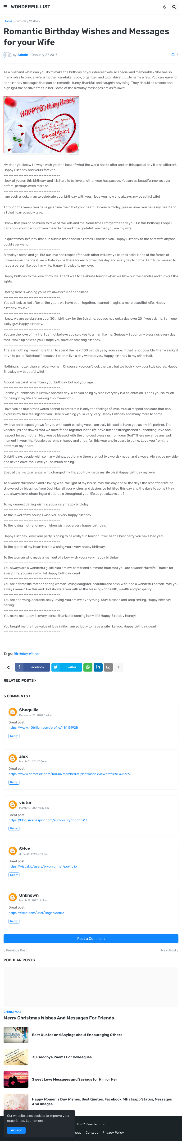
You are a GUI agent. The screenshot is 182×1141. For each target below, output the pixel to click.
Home (8, 21)
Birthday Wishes (27, 21)
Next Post (168, 950)
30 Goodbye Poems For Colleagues (62, 1057)
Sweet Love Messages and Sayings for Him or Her (74, 1079)
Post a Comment (91, 938)
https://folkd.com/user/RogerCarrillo (36, 913)
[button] (5, 7)
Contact (92, 1133)
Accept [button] (16, 1130)
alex (23, 756)
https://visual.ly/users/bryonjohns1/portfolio (43, 866)
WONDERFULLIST (30, 6)
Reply (14, 736)
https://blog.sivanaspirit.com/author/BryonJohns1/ (48, 820)
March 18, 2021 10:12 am (34, 807)
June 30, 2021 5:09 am (33, 854)
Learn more (34, 1121)
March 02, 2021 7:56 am (33, 761)
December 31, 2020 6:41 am (36, 715)
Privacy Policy (113, 1133)
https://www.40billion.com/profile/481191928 (43, 728)
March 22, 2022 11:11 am (33, 900)
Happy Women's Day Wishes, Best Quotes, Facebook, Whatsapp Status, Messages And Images (102, 1101)
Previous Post (16, 950)
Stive (24, 848)
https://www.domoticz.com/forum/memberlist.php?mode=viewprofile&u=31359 (69, 774)
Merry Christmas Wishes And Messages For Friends (59, 1018)
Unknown (29, 895)
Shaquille (29, 710)
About (76, 1133)
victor (25, 802)
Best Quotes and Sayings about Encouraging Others (77, 1035)
